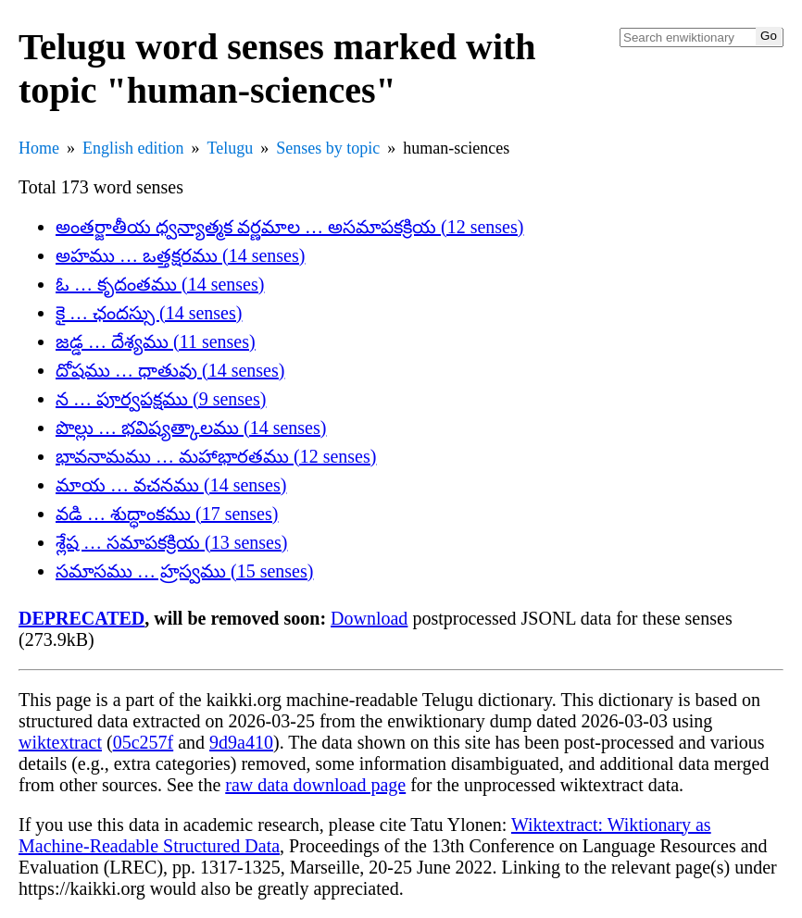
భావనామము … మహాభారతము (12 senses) (216, 456)
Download (369, 618)
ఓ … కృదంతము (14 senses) (160, 284)
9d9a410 (241, 742)
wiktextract (60, 742)
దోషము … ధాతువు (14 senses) (170, 370)
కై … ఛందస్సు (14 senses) (149, 313)
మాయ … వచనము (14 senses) (171, 485)
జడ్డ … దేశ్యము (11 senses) (156, 341)
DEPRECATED (81, 618)
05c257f (143, 742)
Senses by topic (328, 148)
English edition (133, 148)
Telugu (230, 148)
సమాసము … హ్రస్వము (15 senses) (184, 571)
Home (39, 148)
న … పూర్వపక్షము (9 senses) (161, 399)
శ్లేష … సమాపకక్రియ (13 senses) (171, 542)
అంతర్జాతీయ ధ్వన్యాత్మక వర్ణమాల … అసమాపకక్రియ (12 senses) (289, 227)
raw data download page (315, 785)
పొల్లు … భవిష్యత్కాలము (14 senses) (191, 427)
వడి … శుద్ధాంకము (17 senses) (167, 513)
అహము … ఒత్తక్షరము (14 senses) (180, 255)
